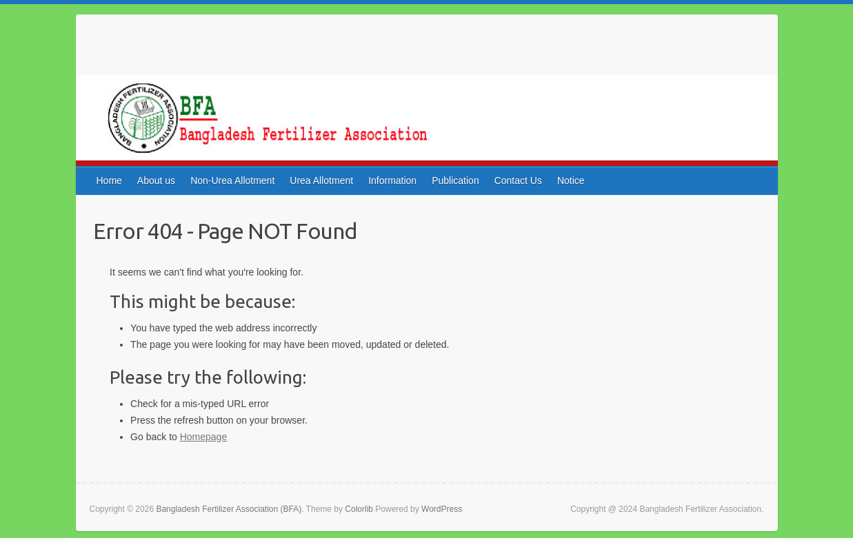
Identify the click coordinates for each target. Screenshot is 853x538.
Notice (571, 180)
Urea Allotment (321, 180)
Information (392, 180)
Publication (455, 180)
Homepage (204, 436)
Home (109, 180)
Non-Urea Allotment (232, 180)
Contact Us (518, 180)
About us (156, 180)
